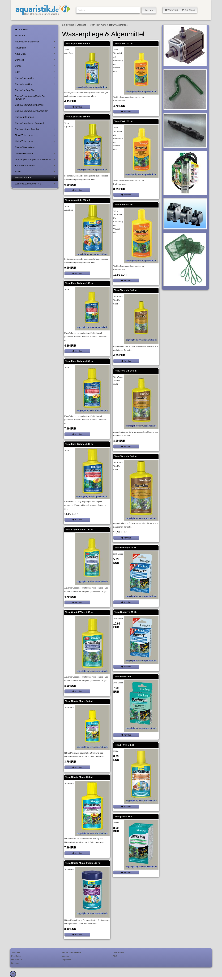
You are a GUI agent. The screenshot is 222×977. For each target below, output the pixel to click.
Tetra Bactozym (122, 676)
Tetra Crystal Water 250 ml (79, 612)
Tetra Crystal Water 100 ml (79, 529)
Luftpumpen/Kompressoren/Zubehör (35, 160)
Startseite (21, 29)
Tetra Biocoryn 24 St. (125, 612)
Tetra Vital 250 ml (123, 121)
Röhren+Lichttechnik (35, 166)
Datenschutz (118, 952)
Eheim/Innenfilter (35, 85)
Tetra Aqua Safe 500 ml (77, 200)
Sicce (35, 172)
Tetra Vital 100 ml (123, 43)
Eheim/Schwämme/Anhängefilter (31, 111)
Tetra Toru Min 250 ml (125, 370)
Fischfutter (20, 35)
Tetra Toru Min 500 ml (125, 456)
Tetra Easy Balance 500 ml (79, 444)
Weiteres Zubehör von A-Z (35, 184)
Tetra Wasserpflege (118, 25)
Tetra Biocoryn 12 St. (125, 547)
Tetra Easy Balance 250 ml (79, 361)
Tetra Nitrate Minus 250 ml (79, 777)
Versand (66, 956)
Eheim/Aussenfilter (35, 79)
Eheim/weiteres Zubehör (35, 130)
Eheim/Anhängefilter (25, 90)
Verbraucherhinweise (71, 952)
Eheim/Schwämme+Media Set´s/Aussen (30, 97)
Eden (35, 73)
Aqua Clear (35, 54)
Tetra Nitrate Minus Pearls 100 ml (83, 863)
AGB (115, 956)
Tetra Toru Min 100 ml (125, 290)
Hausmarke (35, 48)
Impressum (67, 959)
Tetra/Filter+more (35, 178)
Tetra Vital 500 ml (123, 204)
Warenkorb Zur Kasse (180, 10)
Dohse (35, 67)
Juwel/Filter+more (35, 154)
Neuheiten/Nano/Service (35, 42)
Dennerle (35, 61)
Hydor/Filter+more (35, 142)
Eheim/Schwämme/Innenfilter (29, 105)
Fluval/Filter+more (35, 136)
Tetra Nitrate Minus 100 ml (79, 701)
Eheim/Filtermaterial (25, 147)
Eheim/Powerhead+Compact (29, 123)
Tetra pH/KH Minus (124, 745)
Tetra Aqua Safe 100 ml (77, 43)
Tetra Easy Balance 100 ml (79, 283)
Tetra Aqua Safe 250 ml (77, 116)
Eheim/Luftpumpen (24, 117)
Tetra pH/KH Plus (123, 816)
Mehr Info (77, 107)
